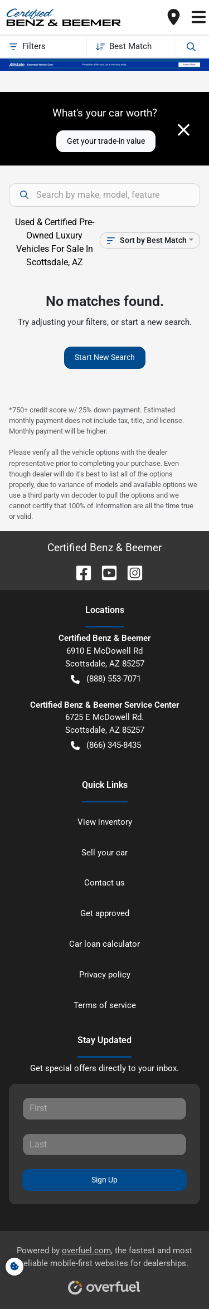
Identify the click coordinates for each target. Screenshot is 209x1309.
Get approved (104, 913)
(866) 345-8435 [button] (106, 745)
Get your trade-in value (106, 141)
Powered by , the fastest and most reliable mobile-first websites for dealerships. (104, 1266)
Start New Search (105, 357)
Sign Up (104, 1179)
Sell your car (104, 853)
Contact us (104, 883)
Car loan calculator (104, 944)
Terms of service (105, 1005)
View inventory (104, 822)
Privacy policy (104, 975)
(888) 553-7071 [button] (106, 679)
